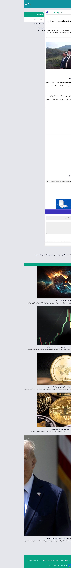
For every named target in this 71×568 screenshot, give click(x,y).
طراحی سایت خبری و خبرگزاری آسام (36, 566)
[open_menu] (2, 4)
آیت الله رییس (51, 78)
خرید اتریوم (17, 30)
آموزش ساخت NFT (46, 255)
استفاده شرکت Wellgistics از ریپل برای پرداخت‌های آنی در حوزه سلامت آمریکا (47, 387)
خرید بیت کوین (15, 23)
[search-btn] (5, 3)
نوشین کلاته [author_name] (60, 72)
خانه (69, 13)
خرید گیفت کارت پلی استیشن (62, 255)
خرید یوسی (36, 255)
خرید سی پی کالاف (27, 255)
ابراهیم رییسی (65, 96)
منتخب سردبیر (66, 264)
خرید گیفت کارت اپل (65, 252)
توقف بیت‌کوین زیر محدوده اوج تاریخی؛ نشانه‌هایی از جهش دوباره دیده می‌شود (47, 347)
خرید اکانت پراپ (16, 255)
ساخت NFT (14, 19)
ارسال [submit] (63, 237)
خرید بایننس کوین (65, 250)
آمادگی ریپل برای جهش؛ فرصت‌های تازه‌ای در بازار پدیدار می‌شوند (51, 300)
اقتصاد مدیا (36, 560)
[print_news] (23, 12)
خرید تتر (17, 28)
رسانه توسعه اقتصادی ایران (59, 2)
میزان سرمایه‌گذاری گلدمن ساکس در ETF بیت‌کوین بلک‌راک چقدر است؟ (49, 429)
